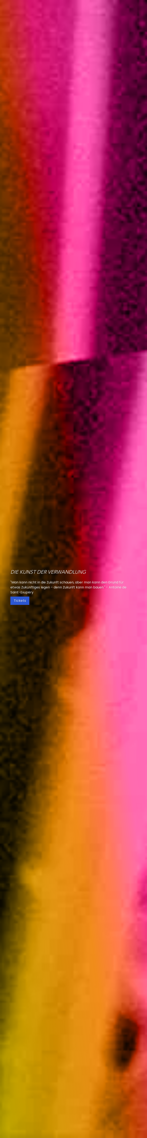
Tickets (20, 600)
